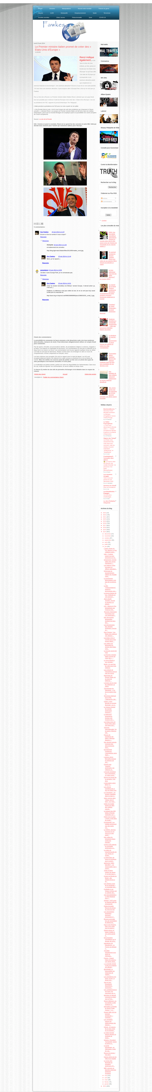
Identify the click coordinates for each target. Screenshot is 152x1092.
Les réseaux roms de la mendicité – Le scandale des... (110, 885)
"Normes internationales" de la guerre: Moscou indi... (110, 730)
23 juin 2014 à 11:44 (64, 256)
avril (106, 1077)
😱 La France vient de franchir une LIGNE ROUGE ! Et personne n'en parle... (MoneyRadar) (109, 466)
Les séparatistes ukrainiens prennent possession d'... (109, 914)
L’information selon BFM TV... (110, 784)
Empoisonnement (80, 13)
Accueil (40, 8)
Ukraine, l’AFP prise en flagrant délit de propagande (110, 902)
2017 (105, 525)
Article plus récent (39, 374)
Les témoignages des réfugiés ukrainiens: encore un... (110, 627)
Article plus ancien (90, 374)
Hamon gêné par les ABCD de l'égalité (110, 1057)
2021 (105, 517)
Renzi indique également (87, 58)
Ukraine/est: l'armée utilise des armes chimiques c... (110, 561)
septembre (108, 540)
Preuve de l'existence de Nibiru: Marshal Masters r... (109, 737)
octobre (107, 538)
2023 (105, 513)
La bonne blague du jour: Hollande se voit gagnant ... (110, 595)
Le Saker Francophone (107, 422)
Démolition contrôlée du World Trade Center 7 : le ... (110, 1008)
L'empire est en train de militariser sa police (110, 684)
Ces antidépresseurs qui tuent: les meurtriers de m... (110, 991)
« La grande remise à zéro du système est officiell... (110, 965)
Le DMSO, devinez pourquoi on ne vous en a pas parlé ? (110, 832)
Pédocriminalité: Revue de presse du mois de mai (110, 908)
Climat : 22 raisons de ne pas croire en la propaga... (110, 1028)
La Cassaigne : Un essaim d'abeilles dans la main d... (110, 794)
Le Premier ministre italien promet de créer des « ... (110, 656)
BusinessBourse (109, 409)
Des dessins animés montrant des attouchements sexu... (110, 744)
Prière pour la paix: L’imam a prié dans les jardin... (110, 818)
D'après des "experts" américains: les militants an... (109, 767)
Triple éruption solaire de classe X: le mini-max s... (110, 872)
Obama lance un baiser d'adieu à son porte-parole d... (109, 933)
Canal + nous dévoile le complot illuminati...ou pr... (110, 703)
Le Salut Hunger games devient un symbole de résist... (110, 1035)
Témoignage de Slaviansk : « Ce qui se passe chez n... (110, 691)
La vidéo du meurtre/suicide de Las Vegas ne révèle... (110, 852)
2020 (105, 519)
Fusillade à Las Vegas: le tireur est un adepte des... (110, 891)
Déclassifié (64, 13)
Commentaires (106, 201)
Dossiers (52, 8)
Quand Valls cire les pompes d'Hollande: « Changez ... (110, 1014)
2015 (105, 529)
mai (106, 1075)
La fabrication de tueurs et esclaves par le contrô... (110, 859)
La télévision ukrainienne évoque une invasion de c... (109, 717)
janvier (107, 1084)
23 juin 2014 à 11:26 (60, 245)
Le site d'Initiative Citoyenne (109, 502)
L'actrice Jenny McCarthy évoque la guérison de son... (110, 759)
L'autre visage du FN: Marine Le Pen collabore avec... (110, 550)
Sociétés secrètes (43, 17)
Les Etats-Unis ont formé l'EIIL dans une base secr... (109, 723)
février (107, 1082)
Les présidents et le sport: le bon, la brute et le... (110, 978)
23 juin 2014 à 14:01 (64, 283)
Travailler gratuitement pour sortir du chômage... (110, 953)
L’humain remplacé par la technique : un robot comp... (110, 773)
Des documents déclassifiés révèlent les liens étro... (109, 620)
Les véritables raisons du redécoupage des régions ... (110, 1022)
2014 (105, 531)
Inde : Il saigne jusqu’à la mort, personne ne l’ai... (110, 556)
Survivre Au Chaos (109, 485)
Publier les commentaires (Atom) (53, 377)
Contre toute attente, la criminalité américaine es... (110, 846)
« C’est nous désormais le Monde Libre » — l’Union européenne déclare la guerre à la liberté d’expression (109, 430)
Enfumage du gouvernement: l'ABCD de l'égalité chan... (110, 573)
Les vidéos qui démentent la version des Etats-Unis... (110, 646)
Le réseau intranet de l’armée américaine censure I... (109, 709)
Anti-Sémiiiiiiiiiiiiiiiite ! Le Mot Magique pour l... (110, 896)
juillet (106, 544)
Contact (104, 220)
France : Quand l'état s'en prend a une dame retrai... (110, 960)
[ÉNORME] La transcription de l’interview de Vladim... (109, 972)
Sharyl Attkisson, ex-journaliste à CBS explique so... (110, 1002)
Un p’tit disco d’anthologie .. (107, 496)
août (106, 542)
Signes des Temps (109, 438)
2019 (105, 521)
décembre (108, 534)
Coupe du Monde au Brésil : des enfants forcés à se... (110, 878)
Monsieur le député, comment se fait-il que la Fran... (110, 997)
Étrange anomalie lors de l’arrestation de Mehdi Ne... (110, 920)
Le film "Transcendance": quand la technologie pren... (110, 588)
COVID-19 (102, 17)
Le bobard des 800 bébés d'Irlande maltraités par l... (110, 813)
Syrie (90, 17)
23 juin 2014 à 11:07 (58, 232)
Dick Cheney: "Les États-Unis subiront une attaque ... (110, 634)
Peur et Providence (109, 487)
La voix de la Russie (45, 119)
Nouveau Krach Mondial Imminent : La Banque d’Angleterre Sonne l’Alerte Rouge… (109, 414)
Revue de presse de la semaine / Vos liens (110, 779)
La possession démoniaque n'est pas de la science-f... (110, 581)
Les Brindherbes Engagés (109, 492)
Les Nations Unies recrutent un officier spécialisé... (110, 567)
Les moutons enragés (107, 475)
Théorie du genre (103, 8)
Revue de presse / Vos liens (109, 1054)
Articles (104, 198)
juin (106, 546)
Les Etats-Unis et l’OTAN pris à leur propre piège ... (110, 639)
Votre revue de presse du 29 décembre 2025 (108, 479)
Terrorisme (107, 13)
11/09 (52, 13)
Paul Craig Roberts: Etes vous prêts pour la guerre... (110, 926)
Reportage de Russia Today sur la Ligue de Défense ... (110, 678)
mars (106, 1080)
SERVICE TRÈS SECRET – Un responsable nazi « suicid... (110, 865)
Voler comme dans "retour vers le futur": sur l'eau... (110, 800)
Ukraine (40, 13)
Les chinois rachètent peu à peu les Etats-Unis (110, 788)
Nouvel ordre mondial (84, 8)
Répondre (43, 237)
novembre (108, 536)
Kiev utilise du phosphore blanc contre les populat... (109, 839)
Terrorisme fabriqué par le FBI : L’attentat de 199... (110, 697)
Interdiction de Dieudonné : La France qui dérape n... (110, 946)
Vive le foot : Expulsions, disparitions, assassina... (108, 985)
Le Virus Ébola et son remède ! (109, 661)
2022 (105, 515)
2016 (105, 527)
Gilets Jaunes (60, 17)
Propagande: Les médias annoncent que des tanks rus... (110, 825)
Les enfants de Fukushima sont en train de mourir (110, 671)
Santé (94, 13)
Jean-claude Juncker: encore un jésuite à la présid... (109, 601)
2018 (105, 523)
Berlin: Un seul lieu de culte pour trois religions (110, 666)
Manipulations (66, 8)
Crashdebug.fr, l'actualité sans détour (108, 458)
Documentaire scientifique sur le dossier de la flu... (110, 939)
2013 (105, 1086)
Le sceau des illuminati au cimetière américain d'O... (109, 1063)
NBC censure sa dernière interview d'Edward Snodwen (110, 1070)
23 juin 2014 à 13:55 (55, 270)
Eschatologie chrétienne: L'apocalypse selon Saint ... (110, 752)
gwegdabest (44, 270)
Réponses (45, 241)
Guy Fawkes (44, 232)
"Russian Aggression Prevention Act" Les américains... (110, 613)
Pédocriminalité (77, 17)
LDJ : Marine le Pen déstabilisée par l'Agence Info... (110, 608)
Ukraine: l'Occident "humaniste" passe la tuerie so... (110, 1041)
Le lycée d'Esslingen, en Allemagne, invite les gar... (110, 1048)
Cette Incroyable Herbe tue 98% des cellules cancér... (109, 806)
